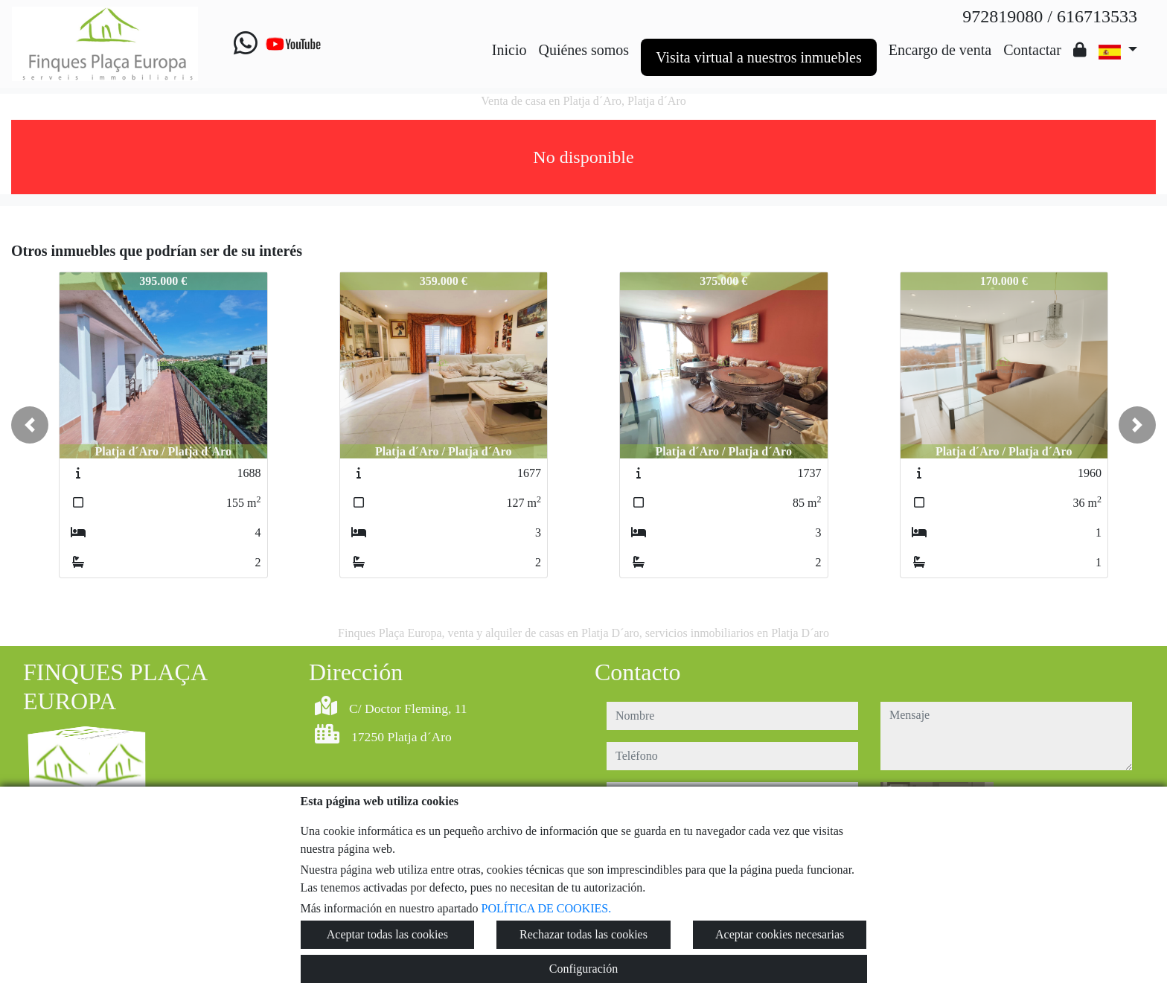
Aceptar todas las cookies (387, 934)
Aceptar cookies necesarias (779, 934)
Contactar (1032, 50)
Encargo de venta (940, 50)
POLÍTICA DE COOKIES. (547, 908)
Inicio (509, 50)
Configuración (583, 968)
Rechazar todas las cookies (583, 934)
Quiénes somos (583, 50)
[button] (29, 425)
